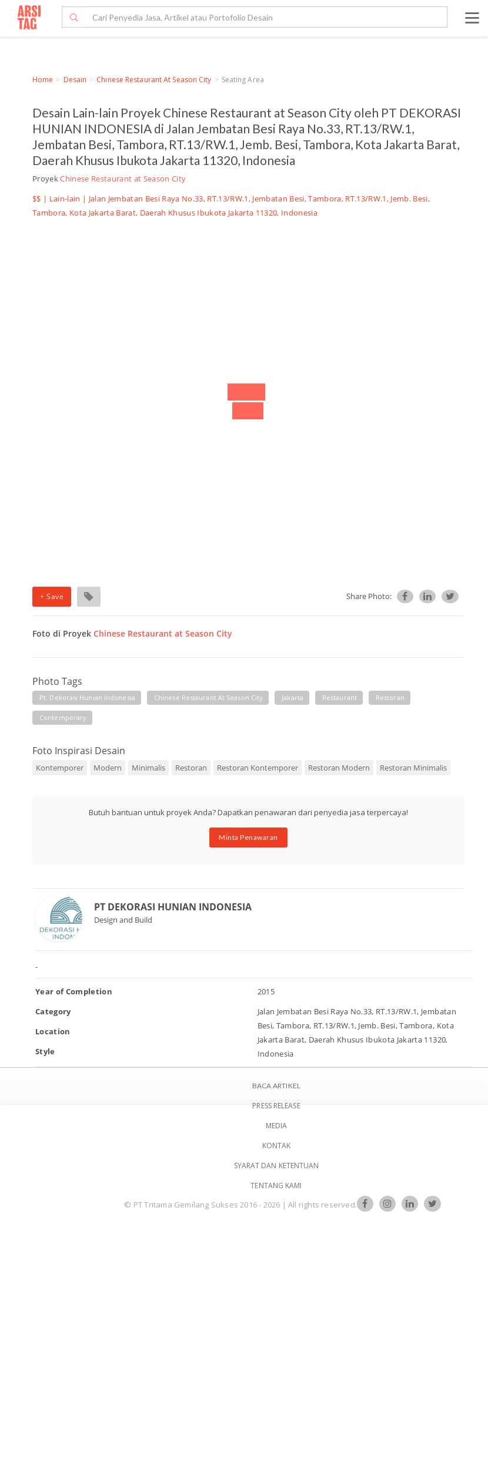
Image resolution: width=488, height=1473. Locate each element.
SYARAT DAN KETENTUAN (276, 1166)
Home (42, 80)
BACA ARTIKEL (276, 1085)
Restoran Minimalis (413, 767)
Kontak (276, 1146)
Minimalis (148, 767)
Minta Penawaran (248, 837)
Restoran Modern (339, 767)
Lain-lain (65, 198)
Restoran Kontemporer (257, 767)
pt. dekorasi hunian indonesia (87, 697)
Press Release (276, 1106)
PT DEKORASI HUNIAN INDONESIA (173, 906)
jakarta (292, 697)
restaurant (339, 697)
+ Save (51, 596)
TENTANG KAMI (276, 1185)
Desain (75, 80)
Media (277, 1126)
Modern (107, 767)
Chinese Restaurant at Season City (153, 80)
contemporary (62, 717)
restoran (390, 697)
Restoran (191, 767)
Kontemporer (59, 767)
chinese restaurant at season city (208, 697)
